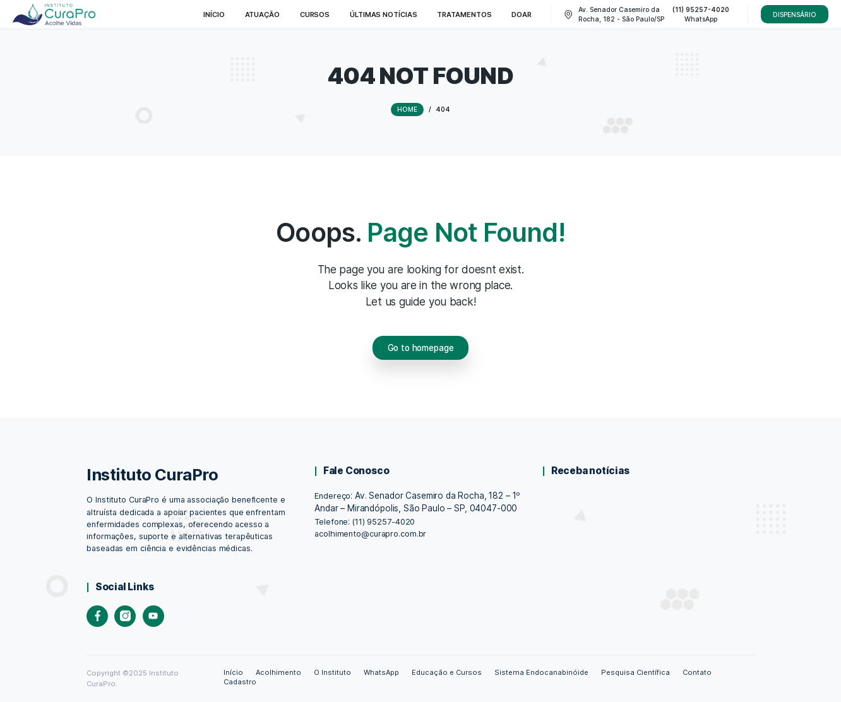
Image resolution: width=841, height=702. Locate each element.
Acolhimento (278, 672)
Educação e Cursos (447, 672)
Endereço (332, 496)
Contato (697, 672)
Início (233, 672)
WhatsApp (381, 672)
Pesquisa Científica (635, 672)
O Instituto (332, 672)
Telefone (331, 521)
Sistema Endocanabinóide (541, 672)
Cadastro (240, 681)
